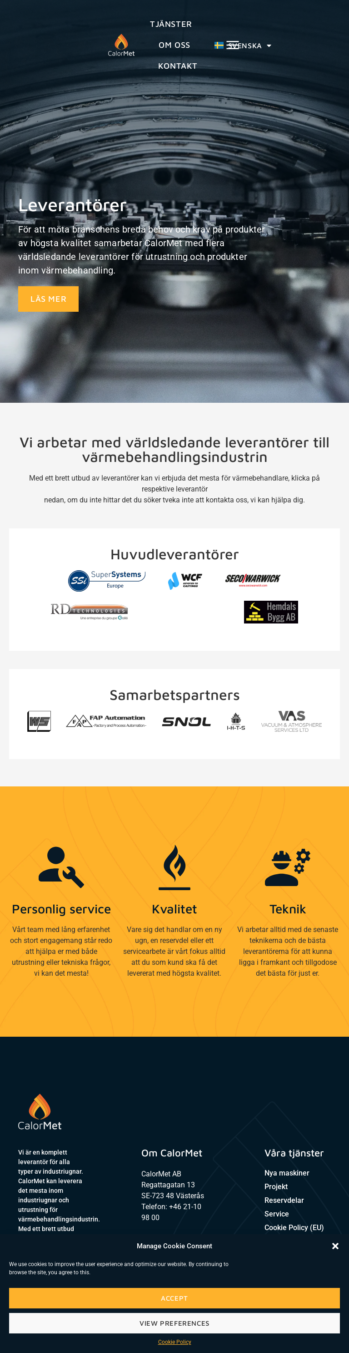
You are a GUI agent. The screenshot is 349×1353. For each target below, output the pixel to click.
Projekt (276, 1186)
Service (276, 1214)
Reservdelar (284, 1200)
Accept (174, 1298)
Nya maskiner (286, 1173)
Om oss (176, 31)
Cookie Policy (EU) (294, 1227)
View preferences (174, 1323)
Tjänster (125, 31)
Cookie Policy (174, 1342)
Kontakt (225, 31)
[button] (335, 1246)
